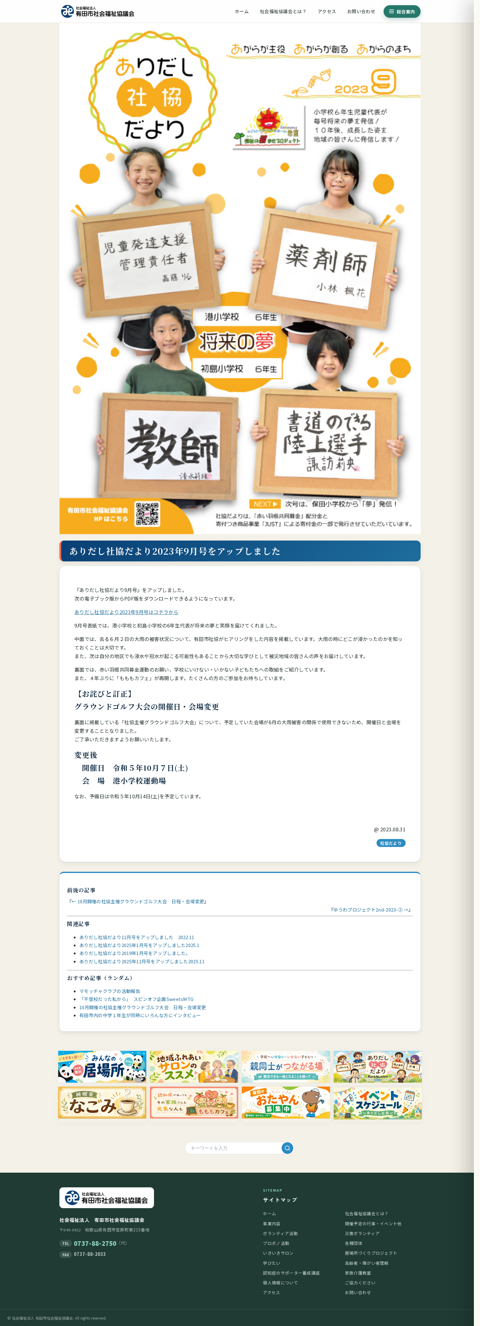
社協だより (391, 843)
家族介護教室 (358, 1273)
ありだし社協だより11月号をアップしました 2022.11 (136, 937)
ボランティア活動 (280, 1233)
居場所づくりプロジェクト (371, 1253)
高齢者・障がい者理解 (367, 1263)
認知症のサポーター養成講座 (291, 1273)
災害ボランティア (362, 1233)
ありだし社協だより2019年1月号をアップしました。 (134, 953)
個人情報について (280, 1282)
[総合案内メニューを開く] (402, 11)
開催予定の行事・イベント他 (373, 1223)
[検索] (287, 1148)
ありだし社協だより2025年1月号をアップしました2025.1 (139, 945)
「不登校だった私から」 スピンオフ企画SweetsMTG (136, 999)
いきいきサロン (278, 1253)
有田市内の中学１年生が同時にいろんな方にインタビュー (140, 1015)
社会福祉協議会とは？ (283, 11)
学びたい (271, 1263)
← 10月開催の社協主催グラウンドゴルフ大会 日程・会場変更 (138, 901)
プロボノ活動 (276, 1243)
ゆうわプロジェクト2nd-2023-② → (370, 909)
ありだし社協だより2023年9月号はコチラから (126, 612)
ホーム (242, 11)
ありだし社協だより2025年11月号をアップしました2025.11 (141, 961)
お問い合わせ (361, 11)
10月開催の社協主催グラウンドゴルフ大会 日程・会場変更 (142, 1007)
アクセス (327, 11)
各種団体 (353, 1243)
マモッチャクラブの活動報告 (109, 991)
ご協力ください (360, 1282)
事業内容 (271, 1223)
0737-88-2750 (95, 1243)
